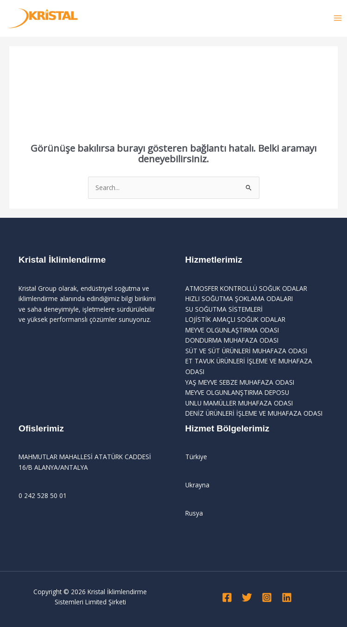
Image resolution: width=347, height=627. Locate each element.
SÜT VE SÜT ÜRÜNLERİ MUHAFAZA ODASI (246, 350)
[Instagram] (267, 597)
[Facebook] (227, 597)
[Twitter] (247, 597)
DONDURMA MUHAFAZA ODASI (231, 340)
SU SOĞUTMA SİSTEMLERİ (224, 309)
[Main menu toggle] (337, 18)
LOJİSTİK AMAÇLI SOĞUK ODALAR (235, 319)
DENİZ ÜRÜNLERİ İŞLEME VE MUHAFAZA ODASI (253, 413)
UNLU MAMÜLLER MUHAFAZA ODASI (239, 403)
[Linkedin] (287, 597)
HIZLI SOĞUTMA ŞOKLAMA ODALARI (239, 298)
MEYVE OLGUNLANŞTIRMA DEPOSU (237, 392)
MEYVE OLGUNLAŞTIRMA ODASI (232, 330)
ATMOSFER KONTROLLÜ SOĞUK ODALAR (246, 288)
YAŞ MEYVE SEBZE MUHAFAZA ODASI (239, 382)
